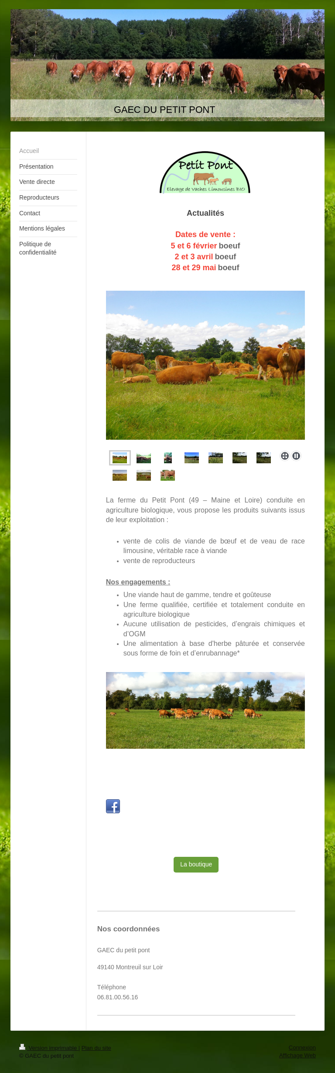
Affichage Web (297, 1055)
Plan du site (96, 1048)
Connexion (302, 1047)
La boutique (196, 864)
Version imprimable (49, 1048)
